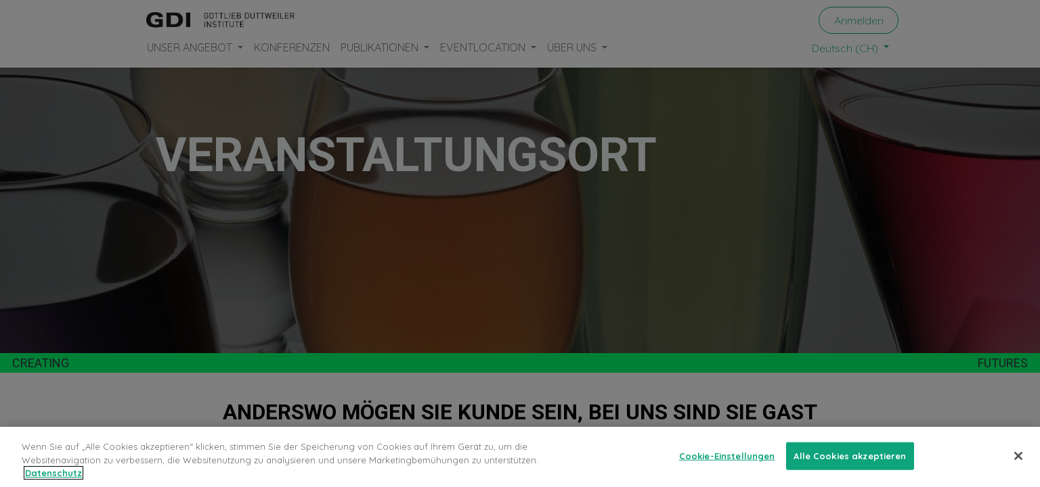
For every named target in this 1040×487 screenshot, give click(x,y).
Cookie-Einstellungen (727, 455)
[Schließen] (1018, 456)
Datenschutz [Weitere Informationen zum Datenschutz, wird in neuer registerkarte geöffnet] (53, 472)
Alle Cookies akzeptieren (850, 455)
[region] (520, 457)
